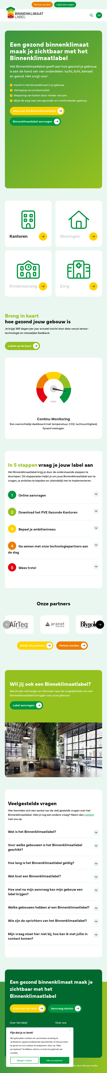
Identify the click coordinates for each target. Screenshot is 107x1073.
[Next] (100, 625)
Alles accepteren (54, 1060)
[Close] (70, 1030)
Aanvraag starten (62, 1008)
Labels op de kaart (19, 346)
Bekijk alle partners (32, 645)
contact (89, 814)
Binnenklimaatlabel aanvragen (32, 121)
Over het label (18, 1022)
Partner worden (42, 4)
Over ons (60, 1022)
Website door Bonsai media (82, 1065)
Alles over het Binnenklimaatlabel (34, 111)
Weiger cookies (24, 1060)
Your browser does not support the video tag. (53, 163)
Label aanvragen (65, 4)
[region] (39, 1047)
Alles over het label (25, 1008)
